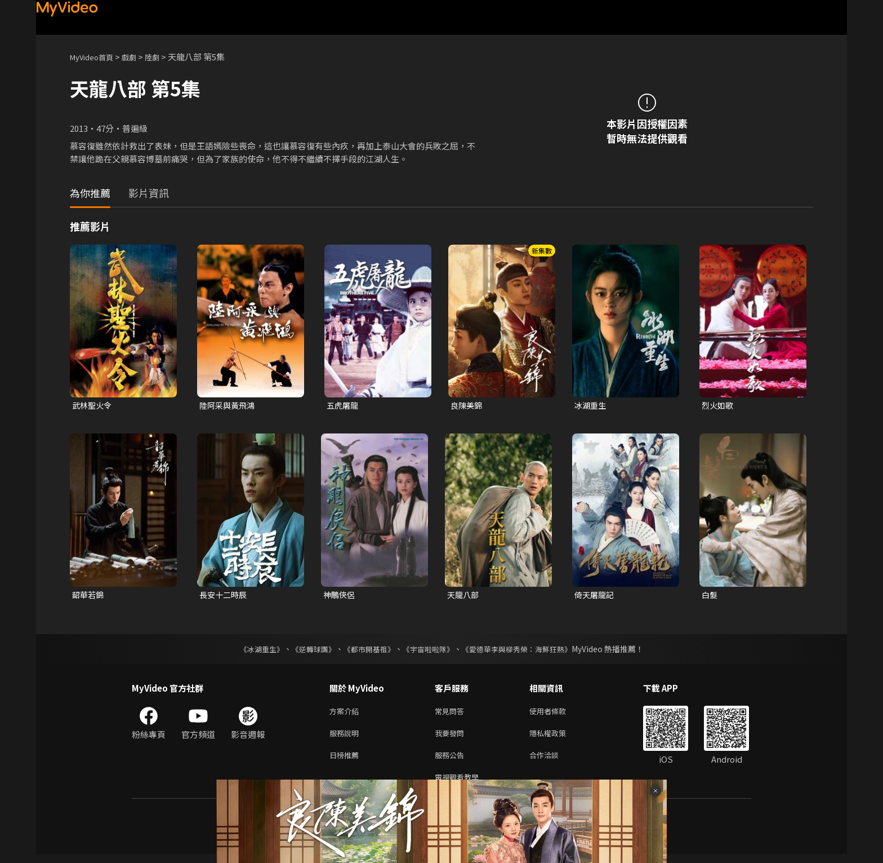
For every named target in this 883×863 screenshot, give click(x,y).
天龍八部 (464, 596)
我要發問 (452, 737)
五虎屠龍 (343, 405)
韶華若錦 (89, 596)
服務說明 (346, 737)
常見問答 (452, 714)
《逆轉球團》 (307, 651)
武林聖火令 (93, 405)
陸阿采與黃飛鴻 (228, 405)
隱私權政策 (557, 737)
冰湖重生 (591, 405)
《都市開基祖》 (366, 651)
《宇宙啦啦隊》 (429, 651)
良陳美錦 (467, 405)
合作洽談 (553, 761)
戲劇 (138, 57)
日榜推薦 (346, 761)
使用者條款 (557, 714)
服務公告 (452, 761)
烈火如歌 (718, 405)
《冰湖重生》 (251, 651)
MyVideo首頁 (95, 57)
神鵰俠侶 (340, 596)
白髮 (710, 596)
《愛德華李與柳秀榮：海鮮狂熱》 (524, 651)
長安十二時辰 (224, 596)
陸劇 (163, 57)
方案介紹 (346, 714)
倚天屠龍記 (595, 596)
